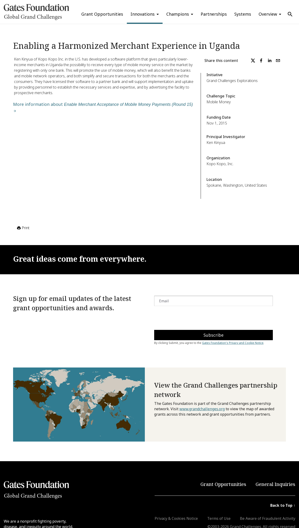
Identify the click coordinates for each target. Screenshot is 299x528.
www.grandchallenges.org (202, 408)
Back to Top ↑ (282, 505)
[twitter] (253, 60)
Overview (268, 14)
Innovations (143, 14)
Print (22, 228)
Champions (177, 14)
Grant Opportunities (102, 14)
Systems (242, 14)
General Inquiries (275, 484)
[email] (278, 60)
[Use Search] (290, 14)
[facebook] (261, 60)
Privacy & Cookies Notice (176, 518)
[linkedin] (269, 60)
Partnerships (214, 14)
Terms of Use (219, 518)
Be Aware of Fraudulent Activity (267, 518)
